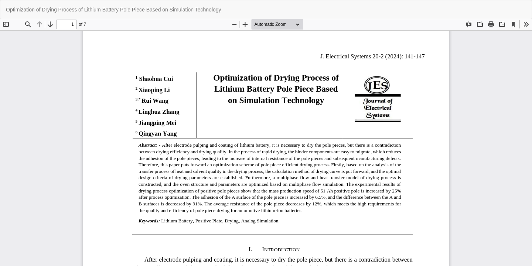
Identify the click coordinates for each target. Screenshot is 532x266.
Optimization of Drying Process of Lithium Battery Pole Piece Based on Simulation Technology (113, 10)
